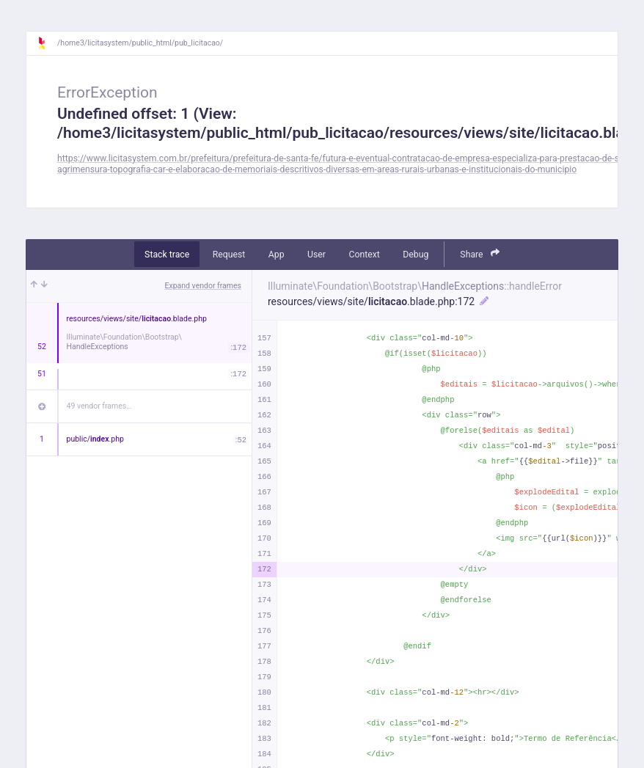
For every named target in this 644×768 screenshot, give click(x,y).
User (316, 254)
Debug (415, 254)
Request (229, 254)
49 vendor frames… (99, 406)
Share (480, 253)
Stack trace (166, 254)
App (276, 254)
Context (363, 254)
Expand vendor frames (203, 285)
